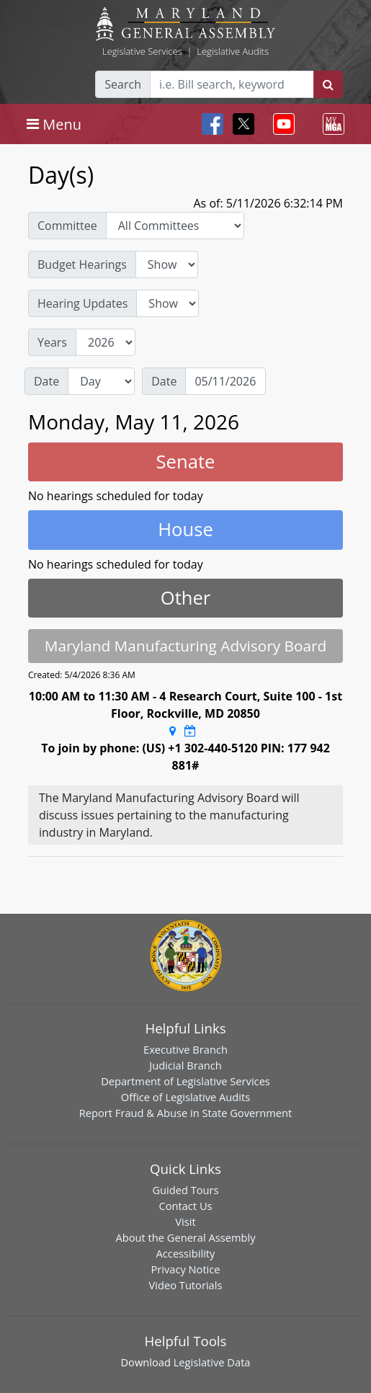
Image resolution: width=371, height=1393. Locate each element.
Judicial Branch (185, 1065)
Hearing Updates (82, 303)
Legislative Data (212, 1362)
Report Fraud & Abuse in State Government (185, 1112)
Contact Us (185, 1205)
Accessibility (185, 1253)
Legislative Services (142, 51)
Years (52, 342)
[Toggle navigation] (54, 123)
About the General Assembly (185, 1237)
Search (122, 84)
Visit (185, 1221)
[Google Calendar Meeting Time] (190, 731)
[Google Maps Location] (172, 731)
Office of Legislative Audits (185, 1097)
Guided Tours (185, 1190)
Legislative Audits (233, 51)
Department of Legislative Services (185, 1081)
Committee (67, 225)
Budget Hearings (82, 264)
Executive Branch (185, 1049)
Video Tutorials (186, 1285)
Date (46, 381)
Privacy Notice (185, 1269)
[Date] (225, 381)
